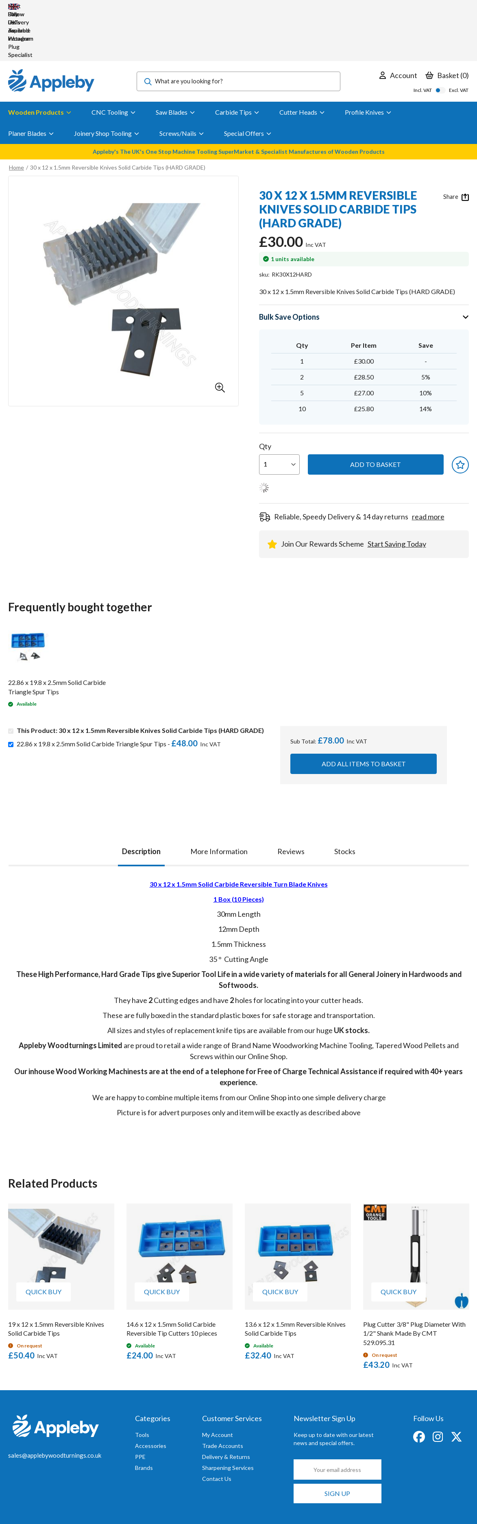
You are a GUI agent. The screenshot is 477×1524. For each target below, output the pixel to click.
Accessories (150, 1396)
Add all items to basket (364, 715)
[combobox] (238, 32)
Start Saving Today (397, 495)
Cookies (162, 1503)
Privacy (129, 1503)
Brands (144, 1418)
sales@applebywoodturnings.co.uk (54, 1406)
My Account (217, 1385)
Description (141, 802)
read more (428, 467)
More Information (219, 802)
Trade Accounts (222, 1396)
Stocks (344, 802)
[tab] (141, 800)
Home (16, 118)
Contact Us (216, 1429)
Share (456, 148)
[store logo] (51, 32)
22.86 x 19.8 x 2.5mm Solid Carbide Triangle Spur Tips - (120, 695)
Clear (462, 1502)
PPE (140, 1407)
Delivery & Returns (226, 1407)
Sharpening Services (228, 1418)
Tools (142, 1385)
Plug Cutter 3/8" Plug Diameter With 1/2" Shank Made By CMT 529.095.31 (414, 1284)
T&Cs (194, 1503)
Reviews (291, 802)
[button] (220, 339)
